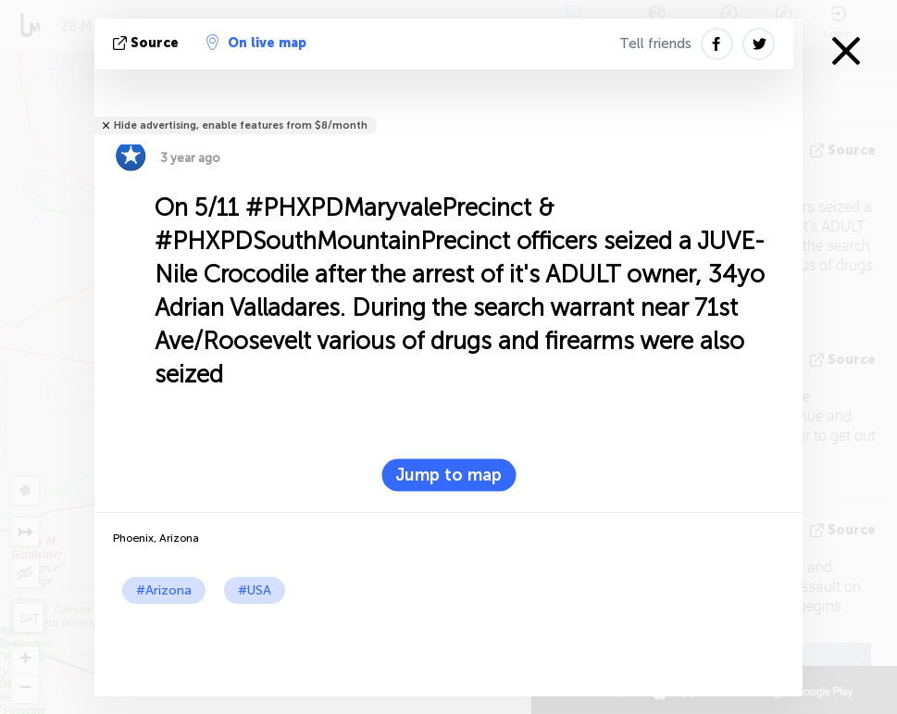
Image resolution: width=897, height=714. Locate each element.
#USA (254, 590)
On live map (256, 42)
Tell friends (655, 43)
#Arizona (164, 590)
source (148, 43)
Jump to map (448, 475)
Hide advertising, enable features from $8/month (241, 125)
